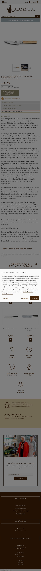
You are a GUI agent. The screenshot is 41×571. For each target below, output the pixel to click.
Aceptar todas (34, 298)
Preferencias (5, 298)
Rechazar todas (24, 298)
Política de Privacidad (7, 294)
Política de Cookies (28, 292)
